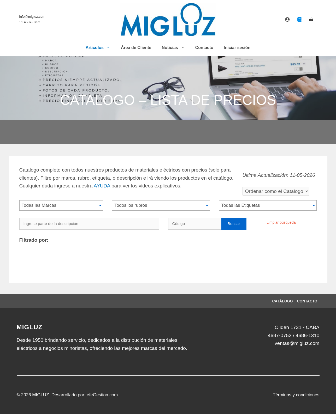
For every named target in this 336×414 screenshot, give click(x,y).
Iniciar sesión (237, 47)
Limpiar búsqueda (281, 222)
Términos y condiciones (296, 394)
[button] (61, 205)
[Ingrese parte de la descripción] (89, 223)
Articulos (101, 47)
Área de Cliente (136, 47)
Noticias (176, 47)
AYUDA (102, 185)
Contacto (204, 47)
